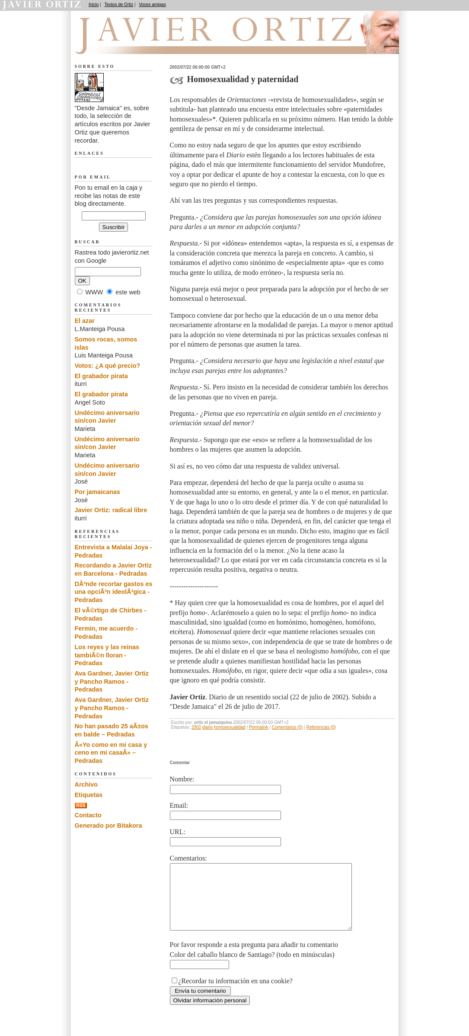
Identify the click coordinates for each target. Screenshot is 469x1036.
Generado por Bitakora (108, 825)
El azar (85, 320)
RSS (81, 805)
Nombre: (182, 779)
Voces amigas (152, 4)
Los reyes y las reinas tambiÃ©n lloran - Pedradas (107, 655)
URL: (177, 831)
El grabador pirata (101, 376)
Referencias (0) (321, 727)
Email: (179, 805)
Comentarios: (188, 858)
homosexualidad (230, 727)
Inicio (94, 4)
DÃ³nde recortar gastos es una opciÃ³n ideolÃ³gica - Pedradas (114, 591)
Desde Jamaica (121, 43)
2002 (196, 727)
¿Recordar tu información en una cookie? (236, 994)
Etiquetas (89, 794)
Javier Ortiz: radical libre (111, 510)
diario (207, 727)
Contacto (88, 815)
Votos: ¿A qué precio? (107, 365)
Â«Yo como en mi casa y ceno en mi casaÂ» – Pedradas (111, 752)
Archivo (86, 784)
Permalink (258, 727)
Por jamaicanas (98, 491)
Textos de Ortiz (119, 4)
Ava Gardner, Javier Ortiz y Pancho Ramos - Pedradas (112, 681)
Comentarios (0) (287, 727)
